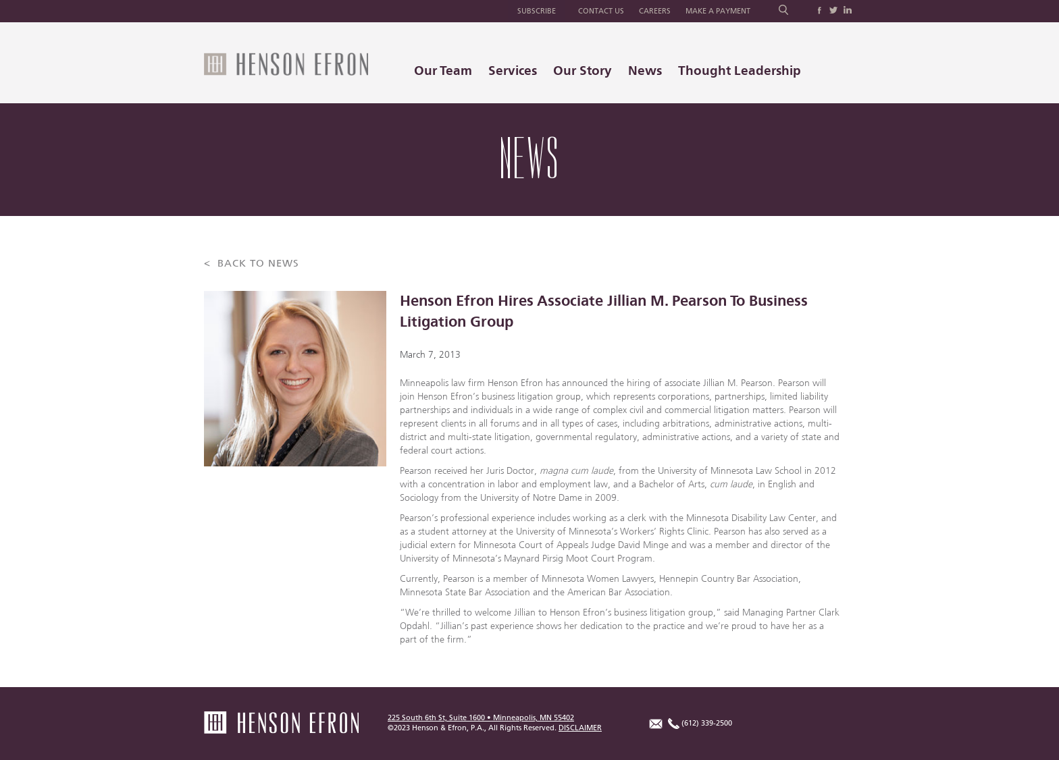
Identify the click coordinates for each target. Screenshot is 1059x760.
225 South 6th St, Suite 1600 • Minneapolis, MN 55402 (481, 718)
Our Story (582, 70)
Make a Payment (718, 11)
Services (512, 70)
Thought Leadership (739, 70)
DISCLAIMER (580, 728)
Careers (655, 11)
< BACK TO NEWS (251, 264)
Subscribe (536, 11)
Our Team (443, 70)
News (645, 70)
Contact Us (601, 11)
